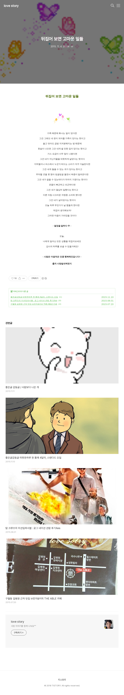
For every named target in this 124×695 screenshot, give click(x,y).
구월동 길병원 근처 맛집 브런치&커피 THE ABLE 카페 (33, 304)
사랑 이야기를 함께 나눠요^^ (23, 626)
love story (11, 6)
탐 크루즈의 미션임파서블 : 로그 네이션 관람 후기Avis (33, 300)
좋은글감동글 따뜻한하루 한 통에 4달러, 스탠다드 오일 (34, 297)
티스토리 (62, 679)
